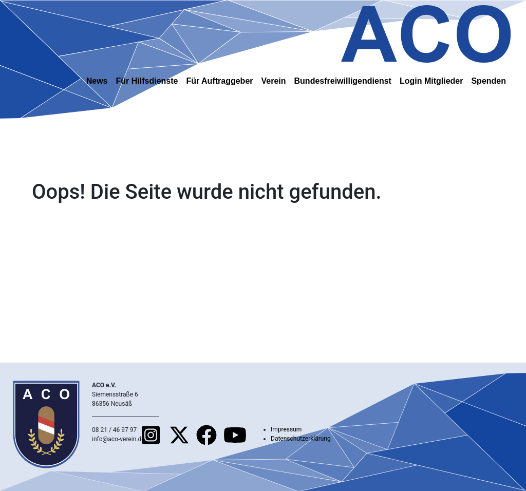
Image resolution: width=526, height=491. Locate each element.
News (97, 81)
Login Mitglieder (431, 81)
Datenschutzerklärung (301, 438)
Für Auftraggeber (219, 81)
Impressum (286, 429)
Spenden (488, 81)
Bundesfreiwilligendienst (342, 81)
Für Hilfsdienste (147, 81)
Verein (273, 81)
